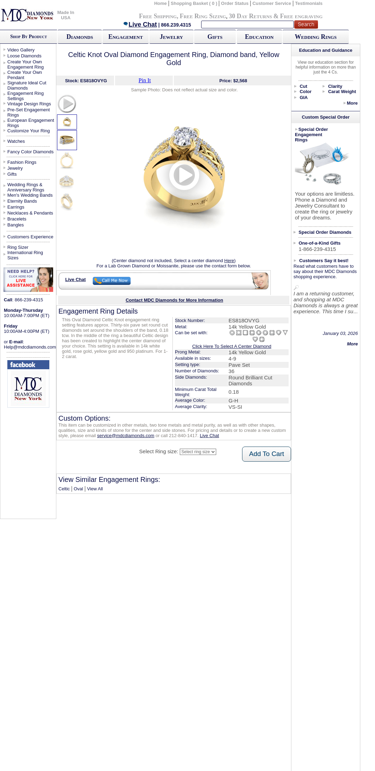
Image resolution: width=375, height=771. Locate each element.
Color (306, 91)
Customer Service (272, 3)
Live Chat (140, 24)
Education (259, 36)
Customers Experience (30, 236)
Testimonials (309, 3)
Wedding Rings (316, 36)
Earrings (15, 207)
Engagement (125, 36)
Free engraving (301, 16)
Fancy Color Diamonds (30, 151)
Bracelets (16, 219)
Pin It (145, 80)
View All (95, 488)
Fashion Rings (21, 162)
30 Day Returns (250, 16)
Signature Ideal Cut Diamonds (26, 85)
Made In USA (65, 15)
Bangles (15, 224)
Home (160, 3)
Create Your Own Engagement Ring (25, 64)
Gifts (214, 36)
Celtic (64, 488)
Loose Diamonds (24, 55)
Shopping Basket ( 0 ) (195, 3)
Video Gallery (21, 49)
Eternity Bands (22, 201)
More (352, 103)
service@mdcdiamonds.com (125, 435)
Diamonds (79, 36)
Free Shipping (158, 16)
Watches (16, 141)
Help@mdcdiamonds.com (30, 347)
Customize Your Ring (28, 130)
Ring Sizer (17, 247)
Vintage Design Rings (29, 103)
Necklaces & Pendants (30, 213)
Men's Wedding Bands (29, 195)
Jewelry (171, 36)
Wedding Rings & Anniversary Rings (25, 187)
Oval (78, 488)
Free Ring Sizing (203, 16)
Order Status (235, 3)
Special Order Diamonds (325, 232)
